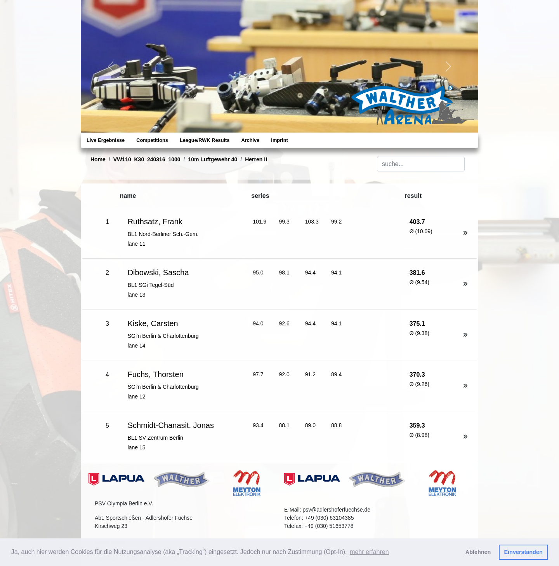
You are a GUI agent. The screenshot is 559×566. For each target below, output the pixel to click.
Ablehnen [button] (478, 552)
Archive (250, 140)
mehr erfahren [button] (369, 552)
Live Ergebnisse (106, 140)
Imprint (279, 140)
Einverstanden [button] (523, 552)
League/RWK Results (204, 140)
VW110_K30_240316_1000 (147, 159)
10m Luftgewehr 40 (213, 159)
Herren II (256, 159)
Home (98, 159)
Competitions (152, 140)
